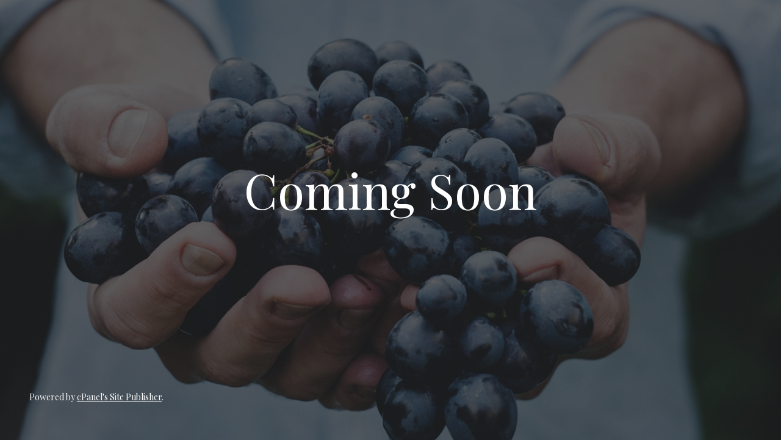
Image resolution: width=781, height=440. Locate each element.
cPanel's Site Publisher (119, 397)
